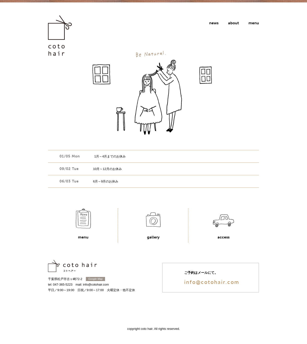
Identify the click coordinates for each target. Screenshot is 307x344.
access (224, 237)
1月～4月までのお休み (110, 156)
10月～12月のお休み (107, 169)
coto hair (60, 38)
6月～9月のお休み (105, 181)
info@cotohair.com (211, 282)
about (233, 23)
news (213, 23)
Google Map (95, 278)
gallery (153, 237)
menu (253, 23)
